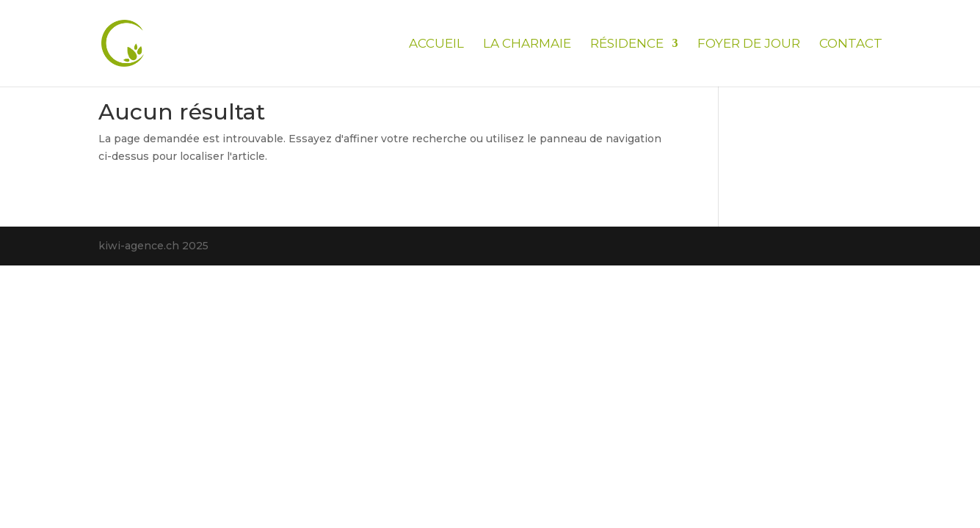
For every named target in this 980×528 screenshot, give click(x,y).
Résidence (627, 44)
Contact (850, 44)
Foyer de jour (748, 44)
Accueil (436, 44)
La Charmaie (527, 44)
